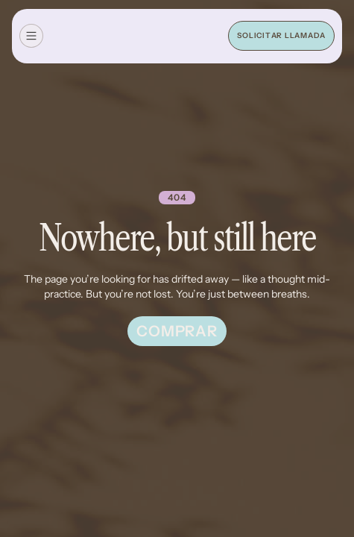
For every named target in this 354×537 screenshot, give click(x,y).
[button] (31, 36)
